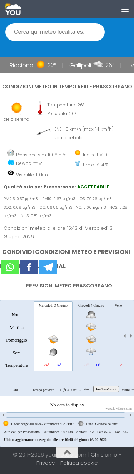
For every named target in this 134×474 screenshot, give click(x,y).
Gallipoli (83, 65)
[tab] (16, 335)
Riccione (24, 65)
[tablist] (67, 373)
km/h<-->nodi (106, 389)
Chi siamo (105, 454)
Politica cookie (79, 463)
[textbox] (55, 32)
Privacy (46, 463)
